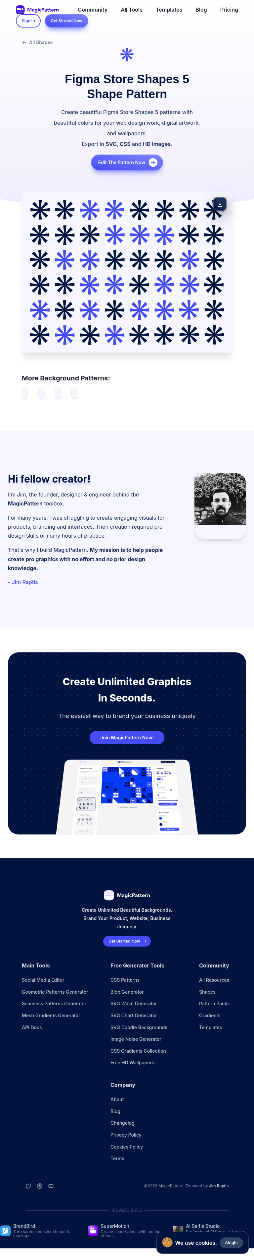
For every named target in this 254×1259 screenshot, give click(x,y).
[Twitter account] (28, 1186)
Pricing (229, 9)
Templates (169, 9)
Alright (231, 1242)
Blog (201, 9)
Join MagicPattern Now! (127, 737)
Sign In (28, 20)
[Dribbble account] (40, 1186)
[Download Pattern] (220, 204)
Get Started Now (66, 20)
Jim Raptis (219, 1185)
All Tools (132, 9)
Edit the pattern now (128, 162)
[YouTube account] (51, 1186)
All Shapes (37, 42)
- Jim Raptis (23, 582)
